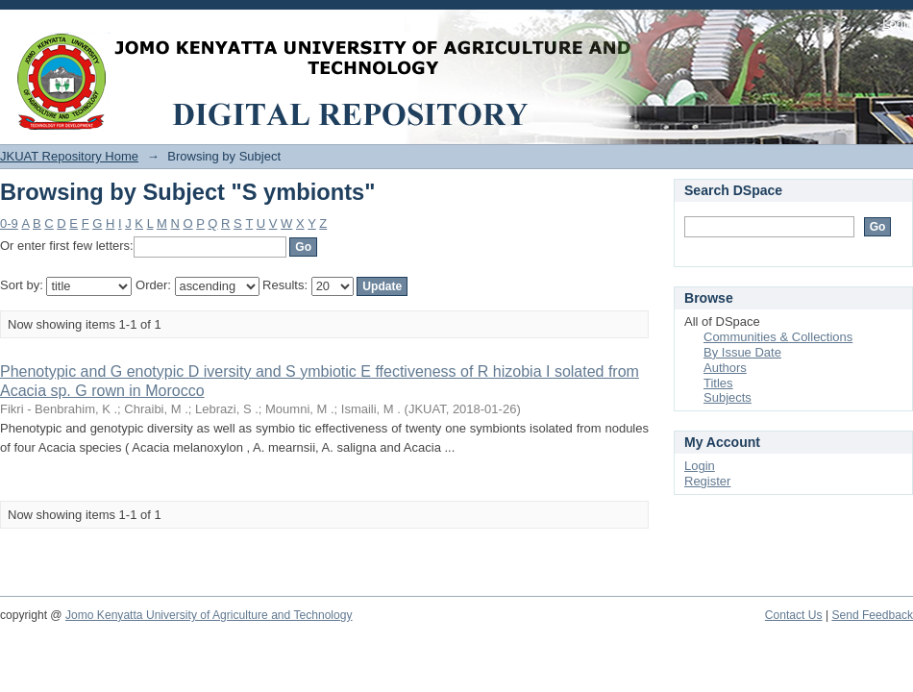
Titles (718, 383)
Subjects (727, 397)
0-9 (9, 223)
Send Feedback (872, 615)
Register (707, 481)
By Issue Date (742, 352)
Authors (725, 367)
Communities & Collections (777, 337)
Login (897, 23)
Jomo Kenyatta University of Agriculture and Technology (209, 615)
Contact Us (794, 615)
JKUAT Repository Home (69, 156)
